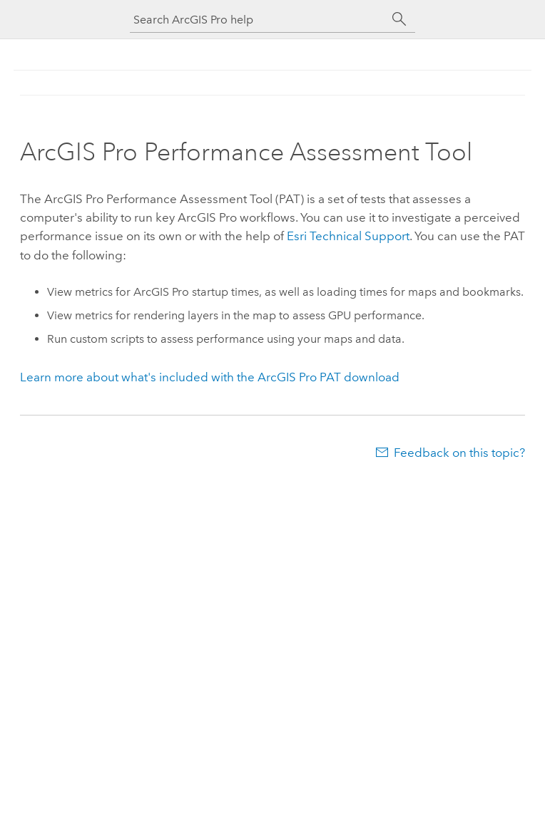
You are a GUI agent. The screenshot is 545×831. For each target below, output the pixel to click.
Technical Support (348, 236)
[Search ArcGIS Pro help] (258, 19)
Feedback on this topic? (459, 452)
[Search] (399, 19)
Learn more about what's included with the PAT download (209, 377)
